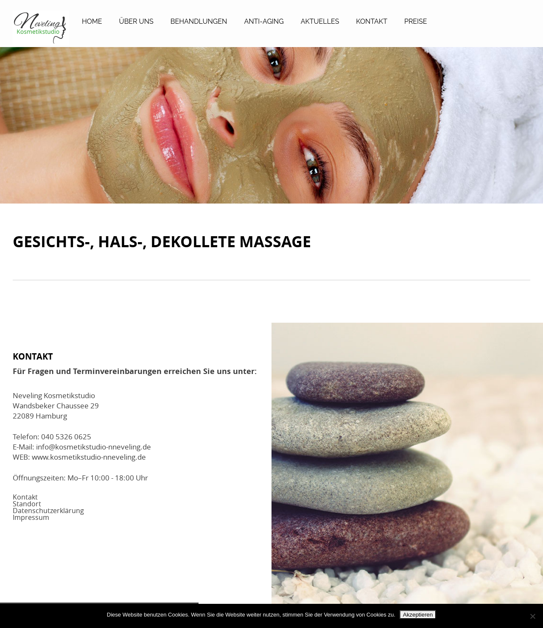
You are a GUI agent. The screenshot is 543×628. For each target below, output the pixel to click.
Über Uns (136, 21)
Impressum (31, 517)
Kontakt (371, 21)
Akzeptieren (418, 614)
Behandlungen (199, 21)
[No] (532, 616)
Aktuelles (320, 21)
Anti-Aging (263, 21)
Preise (415, 21)
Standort (27, 503)
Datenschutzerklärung (48, 510)
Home (92, 21)
